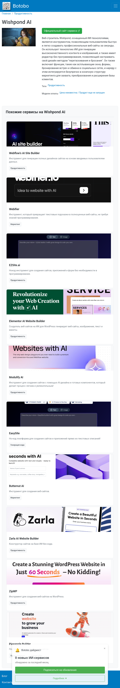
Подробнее (60, 678)
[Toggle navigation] (115, 6)
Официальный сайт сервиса (62, 30)
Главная (6, 13)
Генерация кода (17, 445)
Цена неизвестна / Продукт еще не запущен (82, 92)
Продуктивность (23, 13)
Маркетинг (15, 224)
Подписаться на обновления (59, 670)
